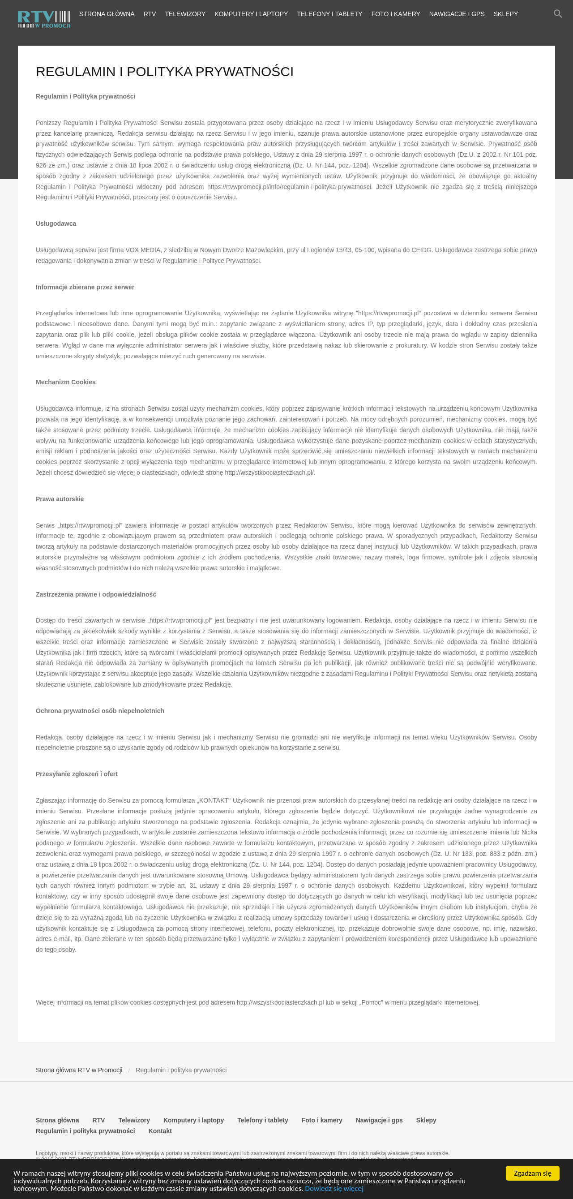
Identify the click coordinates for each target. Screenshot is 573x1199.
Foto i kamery (396, 13)
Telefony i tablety (329, 13)
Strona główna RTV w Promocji (79, 1070)
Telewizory (185, 13)
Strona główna (107, 13)
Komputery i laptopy (251, 13)
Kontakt (160, 1131)
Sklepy (506, 13)
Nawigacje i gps (457, 13)
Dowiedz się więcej (334, 1188)
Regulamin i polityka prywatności (85, 1131)
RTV (150, 13)
